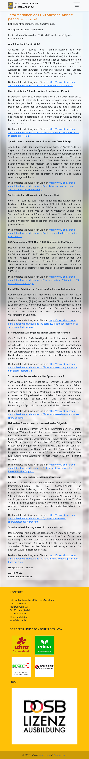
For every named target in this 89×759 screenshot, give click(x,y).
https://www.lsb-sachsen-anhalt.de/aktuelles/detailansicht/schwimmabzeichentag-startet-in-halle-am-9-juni (43, 559)
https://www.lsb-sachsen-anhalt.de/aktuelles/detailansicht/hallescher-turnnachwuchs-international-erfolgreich (42, 468)
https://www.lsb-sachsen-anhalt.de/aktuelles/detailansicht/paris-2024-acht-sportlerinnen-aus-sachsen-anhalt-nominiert (44, 324)
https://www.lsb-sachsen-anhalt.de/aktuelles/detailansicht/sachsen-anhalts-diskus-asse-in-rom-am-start (42, 233)
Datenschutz (60, 755)
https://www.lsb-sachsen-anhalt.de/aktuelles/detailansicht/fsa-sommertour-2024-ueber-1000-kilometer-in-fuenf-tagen (44, 280)
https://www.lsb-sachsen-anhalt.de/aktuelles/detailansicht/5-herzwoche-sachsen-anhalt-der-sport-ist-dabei (43, 414)
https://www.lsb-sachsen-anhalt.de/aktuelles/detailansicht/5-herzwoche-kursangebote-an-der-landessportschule (42, 367)
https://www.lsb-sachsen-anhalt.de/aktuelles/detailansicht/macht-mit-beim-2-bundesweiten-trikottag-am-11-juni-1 (43, 132)
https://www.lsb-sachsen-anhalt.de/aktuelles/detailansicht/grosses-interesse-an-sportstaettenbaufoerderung (42, 518)
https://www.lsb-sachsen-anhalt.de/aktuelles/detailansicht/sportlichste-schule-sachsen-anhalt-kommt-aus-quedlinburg (42, 186)
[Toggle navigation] (77, 5)
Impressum (45, 755)
